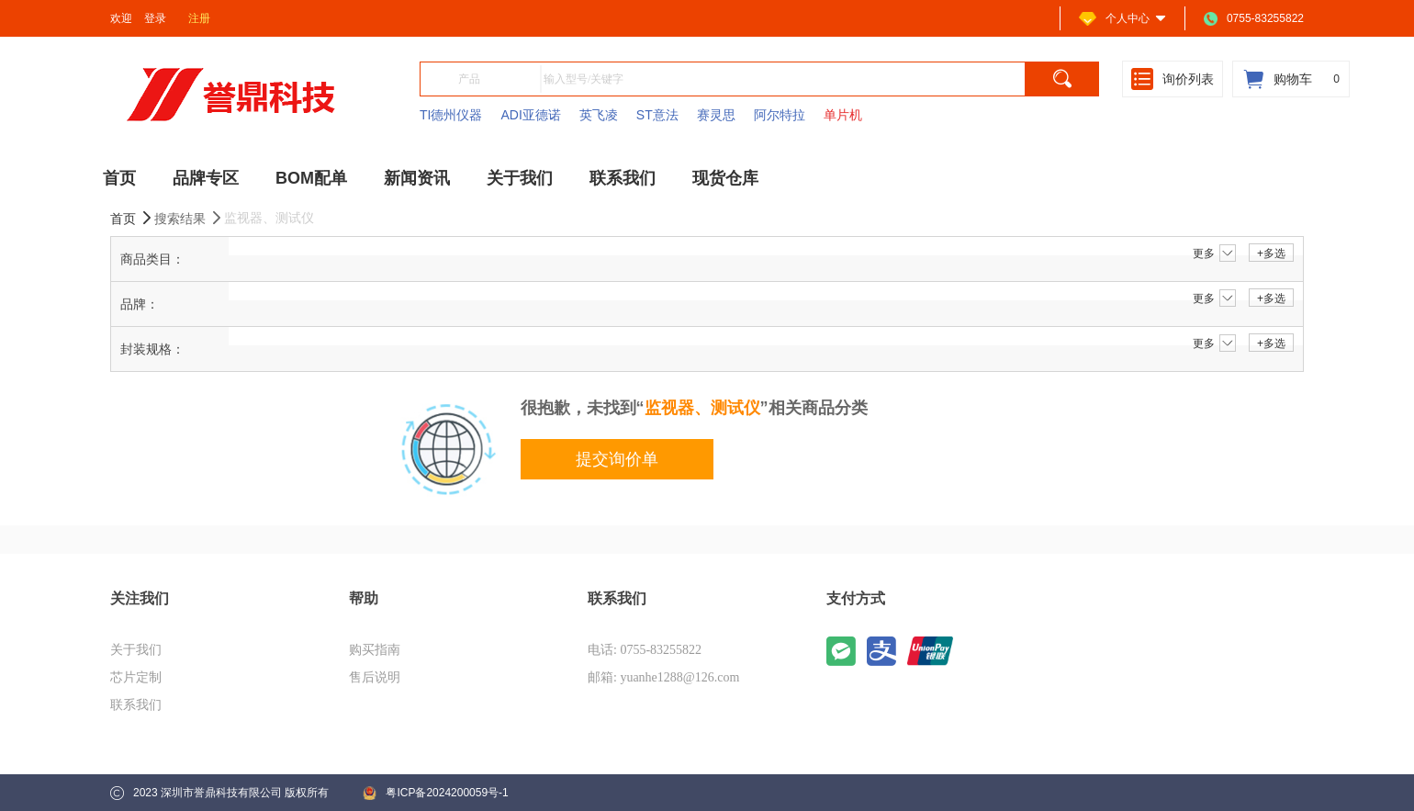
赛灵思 (716, 114)
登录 (155, 18)
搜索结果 (189, 218)
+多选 (1271, 253)
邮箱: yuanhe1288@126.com (663, 677)
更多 (1214, 253)
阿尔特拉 (779, 114)
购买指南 (374, 650)
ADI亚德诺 (530, 114)
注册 (199, 18)
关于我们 (136, 650)
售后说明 (374, 677)
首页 (132, 218)
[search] (1062, 79)
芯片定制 (136, 677)
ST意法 (657, 114)
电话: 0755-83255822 (644, 650)
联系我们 (136, 705)
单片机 (843, 114)
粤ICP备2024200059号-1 (435, 793)
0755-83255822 (1254, 19)
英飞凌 (598, 114)
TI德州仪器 (451, 114)
